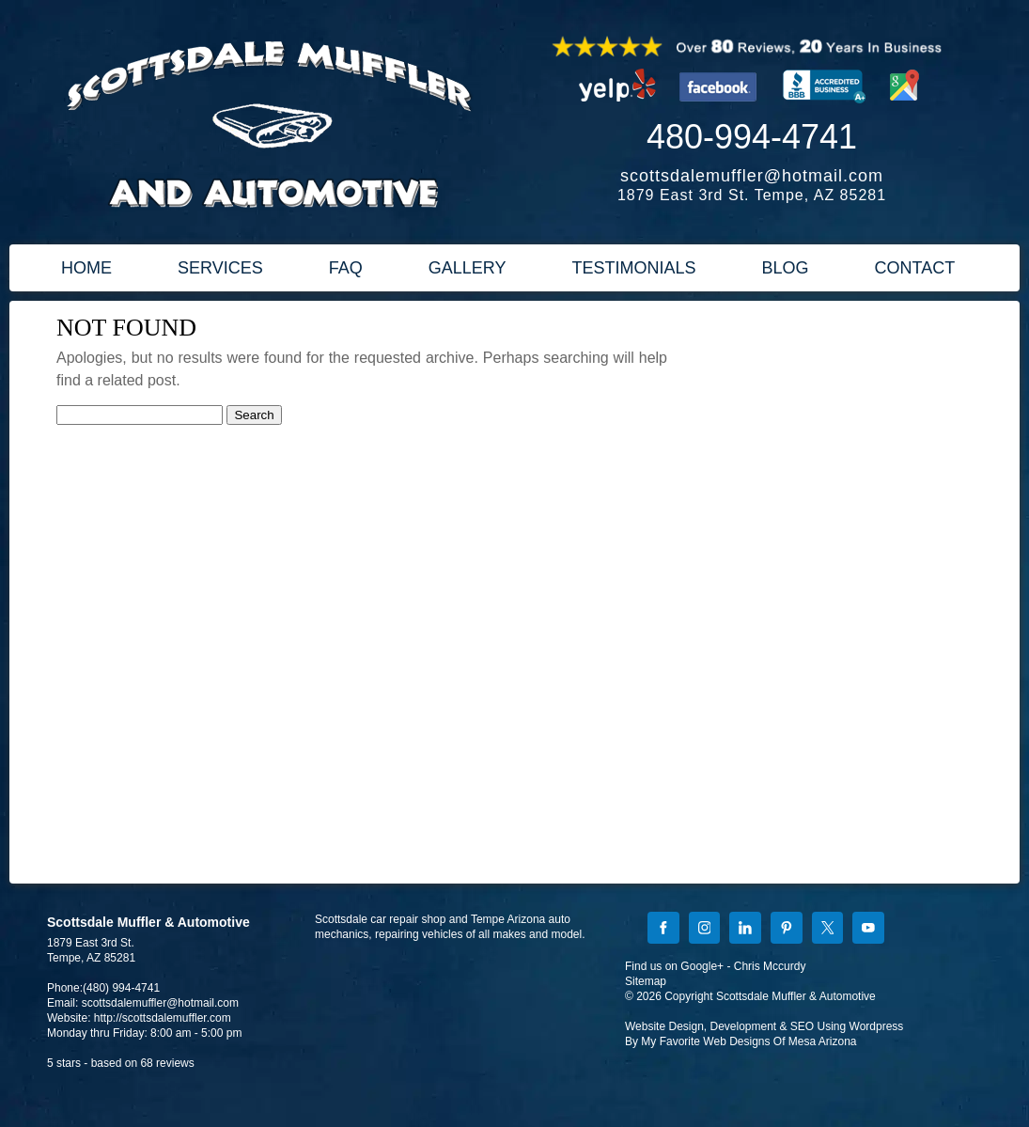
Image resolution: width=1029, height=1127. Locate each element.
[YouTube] (868, 929)
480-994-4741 (752, 136)
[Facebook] (663, 929)
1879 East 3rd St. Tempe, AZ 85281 (751, 195)
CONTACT (915, 267)
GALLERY (468, 267)
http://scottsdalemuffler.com (162, 1018)
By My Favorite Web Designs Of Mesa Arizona (741, 1041)
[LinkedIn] (745, 929)
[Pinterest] (787, 929)
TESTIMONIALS (633, 267)
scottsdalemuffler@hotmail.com (751, 175)
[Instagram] (705, 929)
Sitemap (645, 981)
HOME (86, 267)
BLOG (784, 267)
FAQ (346, 267)
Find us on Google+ (674, 966)
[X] (828, 929)
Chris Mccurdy (770, 966)
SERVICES (220, 267)
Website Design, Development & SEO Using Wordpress (764, 1026)
